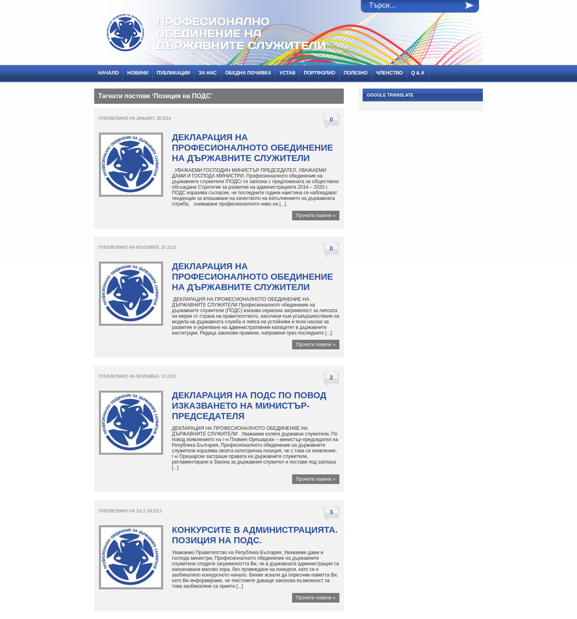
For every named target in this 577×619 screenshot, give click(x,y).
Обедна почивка (248, 73)
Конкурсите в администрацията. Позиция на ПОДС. (255, 535)
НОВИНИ (137, 73)
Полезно (356, 73)
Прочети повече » (315, 215)
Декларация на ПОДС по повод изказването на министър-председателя (249, 405)
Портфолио (319, 73)
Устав (288, 73)
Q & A (417, 73)
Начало (108, 73)
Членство (389, 73)
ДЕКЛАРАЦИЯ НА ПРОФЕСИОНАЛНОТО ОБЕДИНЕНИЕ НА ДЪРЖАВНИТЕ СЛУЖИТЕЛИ (252, 147)
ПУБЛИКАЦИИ (173, 73)
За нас (207, 73)
